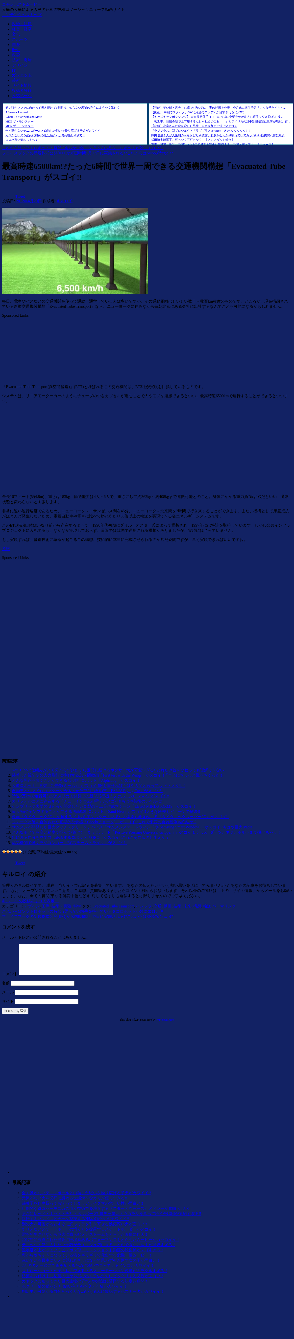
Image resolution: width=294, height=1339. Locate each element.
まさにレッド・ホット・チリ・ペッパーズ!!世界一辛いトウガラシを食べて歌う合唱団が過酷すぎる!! (111, 1219)
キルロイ (65, 201)
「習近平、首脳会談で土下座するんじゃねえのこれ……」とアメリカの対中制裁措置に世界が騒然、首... (220, 121)
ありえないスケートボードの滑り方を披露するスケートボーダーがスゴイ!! (88, 1235)
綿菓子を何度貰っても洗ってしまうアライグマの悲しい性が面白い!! (82, 1209)
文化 (16, 34)
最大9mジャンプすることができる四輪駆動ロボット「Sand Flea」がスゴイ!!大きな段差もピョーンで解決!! (106, 811)
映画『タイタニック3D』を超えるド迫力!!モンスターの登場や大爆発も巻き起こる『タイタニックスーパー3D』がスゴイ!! (120, 817)
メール (8, 998)
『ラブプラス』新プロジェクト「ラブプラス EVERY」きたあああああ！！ (201, 130)
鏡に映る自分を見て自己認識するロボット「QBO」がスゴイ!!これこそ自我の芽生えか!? (90, 837)
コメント (10, 980)
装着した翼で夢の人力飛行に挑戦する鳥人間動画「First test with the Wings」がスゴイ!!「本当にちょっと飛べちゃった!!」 (119, 775)
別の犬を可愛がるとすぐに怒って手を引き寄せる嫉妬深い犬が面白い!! (84, 1230)
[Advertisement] (39, 348)
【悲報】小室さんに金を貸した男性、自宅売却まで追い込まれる (194, 126)
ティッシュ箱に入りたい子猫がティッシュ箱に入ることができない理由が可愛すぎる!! (98, 1251)
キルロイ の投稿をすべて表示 (30, 901)
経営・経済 (22, 29)
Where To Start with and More (23, 117)
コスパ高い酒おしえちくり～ (24, 140)
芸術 (16, 80)
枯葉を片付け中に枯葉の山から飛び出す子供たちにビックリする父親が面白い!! (92, 1282)
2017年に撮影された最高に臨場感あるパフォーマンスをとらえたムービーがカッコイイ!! (100, 1245)
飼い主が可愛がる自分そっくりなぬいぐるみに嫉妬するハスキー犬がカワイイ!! (92, 1297)
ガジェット (22, 75)
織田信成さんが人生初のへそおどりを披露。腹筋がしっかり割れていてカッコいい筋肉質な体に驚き (218, 135)
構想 (197, 906)
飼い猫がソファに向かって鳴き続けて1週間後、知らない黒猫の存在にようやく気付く (62, 107)
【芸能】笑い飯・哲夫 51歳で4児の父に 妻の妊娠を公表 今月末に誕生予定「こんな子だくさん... (218, 107)
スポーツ (20, 39)
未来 (187, 906)
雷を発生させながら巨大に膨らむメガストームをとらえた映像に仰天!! (84, 1240)
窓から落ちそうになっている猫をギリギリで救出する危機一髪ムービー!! (86, 1261)
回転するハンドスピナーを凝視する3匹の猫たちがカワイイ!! (75, 1225)
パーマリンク (224, 906)
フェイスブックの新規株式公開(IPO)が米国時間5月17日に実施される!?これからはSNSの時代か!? (87, 153)
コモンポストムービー (22, 4)
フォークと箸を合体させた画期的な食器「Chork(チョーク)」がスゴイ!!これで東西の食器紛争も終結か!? (104, 822)
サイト (8, 1007)
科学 (16, 55)
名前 (6, 989)
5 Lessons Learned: (16, 112)
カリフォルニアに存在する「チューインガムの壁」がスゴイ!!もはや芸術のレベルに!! (88, 801)
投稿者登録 (22, 90)
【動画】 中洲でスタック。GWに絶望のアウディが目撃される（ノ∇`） (198, 112)
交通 (158, 906)
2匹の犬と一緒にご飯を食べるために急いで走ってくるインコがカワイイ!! (87, 1271)
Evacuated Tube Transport (113, 906)
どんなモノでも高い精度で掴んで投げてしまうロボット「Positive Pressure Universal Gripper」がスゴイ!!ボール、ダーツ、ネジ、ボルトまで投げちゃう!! (146, 832)
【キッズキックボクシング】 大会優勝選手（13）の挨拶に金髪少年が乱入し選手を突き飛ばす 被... (217, 117)
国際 (16, 44)
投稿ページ (22, 96)
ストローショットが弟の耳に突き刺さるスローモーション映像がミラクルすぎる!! (94, 1277)
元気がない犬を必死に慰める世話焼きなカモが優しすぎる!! (45, 135)
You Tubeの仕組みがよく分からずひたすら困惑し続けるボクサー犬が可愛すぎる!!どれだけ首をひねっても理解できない (118, 770)
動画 (168, 906)
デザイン (20, 65)
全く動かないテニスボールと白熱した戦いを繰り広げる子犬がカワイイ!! (53, 130)
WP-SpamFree (165, 1025)
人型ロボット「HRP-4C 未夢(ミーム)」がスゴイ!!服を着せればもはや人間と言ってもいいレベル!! (98, 785)
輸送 (207, 906)
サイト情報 (22, 85)
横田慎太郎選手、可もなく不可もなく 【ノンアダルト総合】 (192, 140)
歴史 (16, 50)
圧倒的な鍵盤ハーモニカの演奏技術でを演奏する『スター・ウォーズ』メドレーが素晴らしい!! (106, 1214)
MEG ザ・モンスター (19, 121)
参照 (6, 549)
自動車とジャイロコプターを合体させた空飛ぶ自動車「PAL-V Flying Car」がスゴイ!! (87, 791)
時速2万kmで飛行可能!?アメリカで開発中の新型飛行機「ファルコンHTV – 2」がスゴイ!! (90, 796)
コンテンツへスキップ (22, 15)
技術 (177, 906)
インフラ (144, 906)
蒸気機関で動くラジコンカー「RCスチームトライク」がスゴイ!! (69, 843)
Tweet (20, 196)
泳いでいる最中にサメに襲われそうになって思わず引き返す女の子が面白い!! (90, 1266)
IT (14, 70)
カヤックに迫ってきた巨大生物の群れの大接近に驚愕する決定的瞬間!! (84, 1287)
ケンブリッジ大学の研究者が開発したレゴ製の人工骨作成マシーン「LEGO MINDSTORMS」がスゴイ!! (103, 806)
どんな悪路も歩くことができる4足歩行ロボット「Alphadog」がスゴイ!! (75, 780)
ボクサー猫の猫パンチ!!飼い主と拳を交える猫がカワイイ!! (74, 1292)
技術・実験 (22, 60)
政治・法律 (22, 24)
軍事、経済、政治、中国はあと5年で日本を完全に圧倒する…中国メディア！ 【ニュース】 (212, 144)
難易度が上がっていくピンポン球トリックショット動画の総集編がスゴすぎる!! (92, 1256)
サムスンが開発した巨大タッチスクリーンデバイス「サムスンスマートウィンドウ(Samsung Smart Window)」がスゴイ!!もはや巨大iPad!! (132, 827)
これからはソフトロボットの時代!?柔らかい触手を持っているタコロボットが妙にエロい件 (82, 148)
